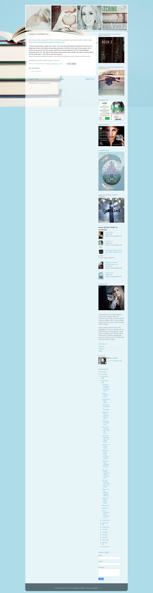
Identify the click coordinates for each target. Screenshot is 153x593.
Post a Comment (36, 71)
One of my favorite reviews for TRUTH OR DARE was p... (106, 474)
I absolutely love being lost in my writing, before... (105, 439)
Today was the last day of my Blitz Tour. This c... (105, 415)
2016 (102, 371)
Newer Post (33, 79)
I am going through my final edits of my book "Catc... (106, 388)
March (104, 540)
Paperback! (105, 508)
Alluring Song (109, 272)
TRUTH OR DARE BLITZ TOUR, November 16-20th (105, 454)
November (105, 380)
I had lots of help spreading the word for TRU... (105, 464)
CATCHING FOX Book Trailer (105, 422)
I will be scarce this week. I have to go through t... (106, 514)
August (104, 527)
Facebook (101, 348)
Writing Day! (105, 505)
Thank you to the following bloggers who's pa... (105, 492)
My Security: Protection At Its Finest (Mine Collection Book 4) (113, 252)
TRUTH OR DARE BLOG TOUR (105, 500)
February (104, 542)
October (104, 520)
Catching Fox (109, 241)
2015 (102, 374)
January (104, 546)
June (103, 532)
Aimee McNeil (113, 358)
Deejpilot (82, 588)
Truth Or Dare (109, 232)
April (103, 537)
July (103, 529)
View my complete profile (114, 360)
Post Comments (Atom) (43, 83)
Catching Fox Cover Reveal (106, 446)
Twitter (100, 351)
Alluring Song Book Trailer (106, 400)
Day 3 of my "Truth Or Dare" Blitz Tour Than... (105, 430)
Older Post (89, 79)
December (105, 376)
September (105, 523)
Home (61, 79)
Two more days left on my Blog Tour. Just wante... (106, 483)
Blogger (95, 588)
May (103, 534)
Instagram (101, 346)
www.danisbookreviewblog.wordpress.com (50, 42)
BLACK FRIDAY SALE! (105, 395)
